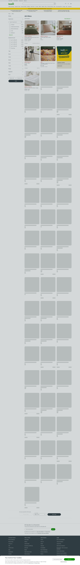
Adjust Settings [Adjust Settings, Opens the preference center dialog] (63, 561)
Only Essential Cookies (57, 559)
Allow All (69, 559)
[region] (40, 560)
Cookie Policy (30, 563)
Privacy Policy (37, 563)
